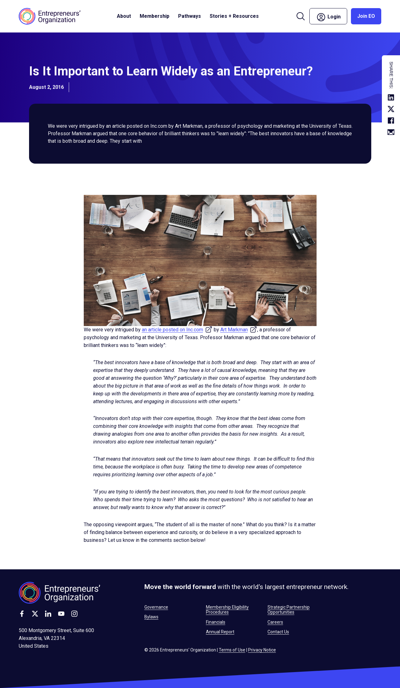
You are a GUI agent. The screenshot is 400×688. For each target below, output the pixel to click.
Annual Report (220, 631)
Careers (275, 622)
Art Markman (238, 330)
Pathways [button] (189, 16)
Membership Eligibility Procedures (227, 610)
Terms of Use (232, 649)
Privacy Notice (262, 649)
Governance (156, 607)
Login (328, 17)
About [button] (124, 16)
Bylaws (151, 616)
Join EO (366, 16)
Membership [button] (154, 16)
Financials (215, 622)
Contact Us (278, 631)
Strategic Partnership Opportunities (289, 610)
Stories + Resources (234, 16)
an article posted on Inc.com (177, 330)
